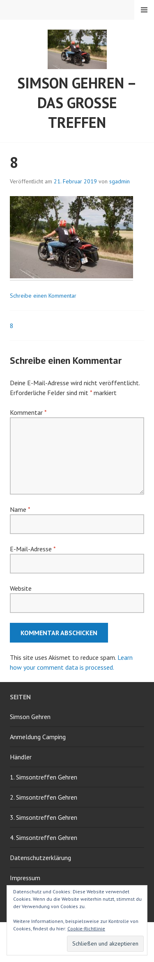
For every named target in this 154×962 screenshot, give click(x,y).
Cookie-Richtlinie (86, 928)
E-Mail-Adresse (32, 549)
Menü (144, 10)
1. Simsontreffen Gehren (43, 777)
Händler (21, 757)
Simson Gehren (30, 716)
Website (21, 588)
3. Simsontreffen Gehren (43, 817)
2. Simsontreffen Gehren (43, 797)
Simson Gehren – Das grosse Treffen (77, 102)
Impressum (25, 878)
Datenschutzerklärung (40, 857)
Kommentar (28, 412)
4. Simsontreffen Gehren (43, 837)
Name (20, 509)
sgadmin (119, 181)
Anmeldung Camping (38, 737)
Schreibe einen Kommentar (43, 295)
